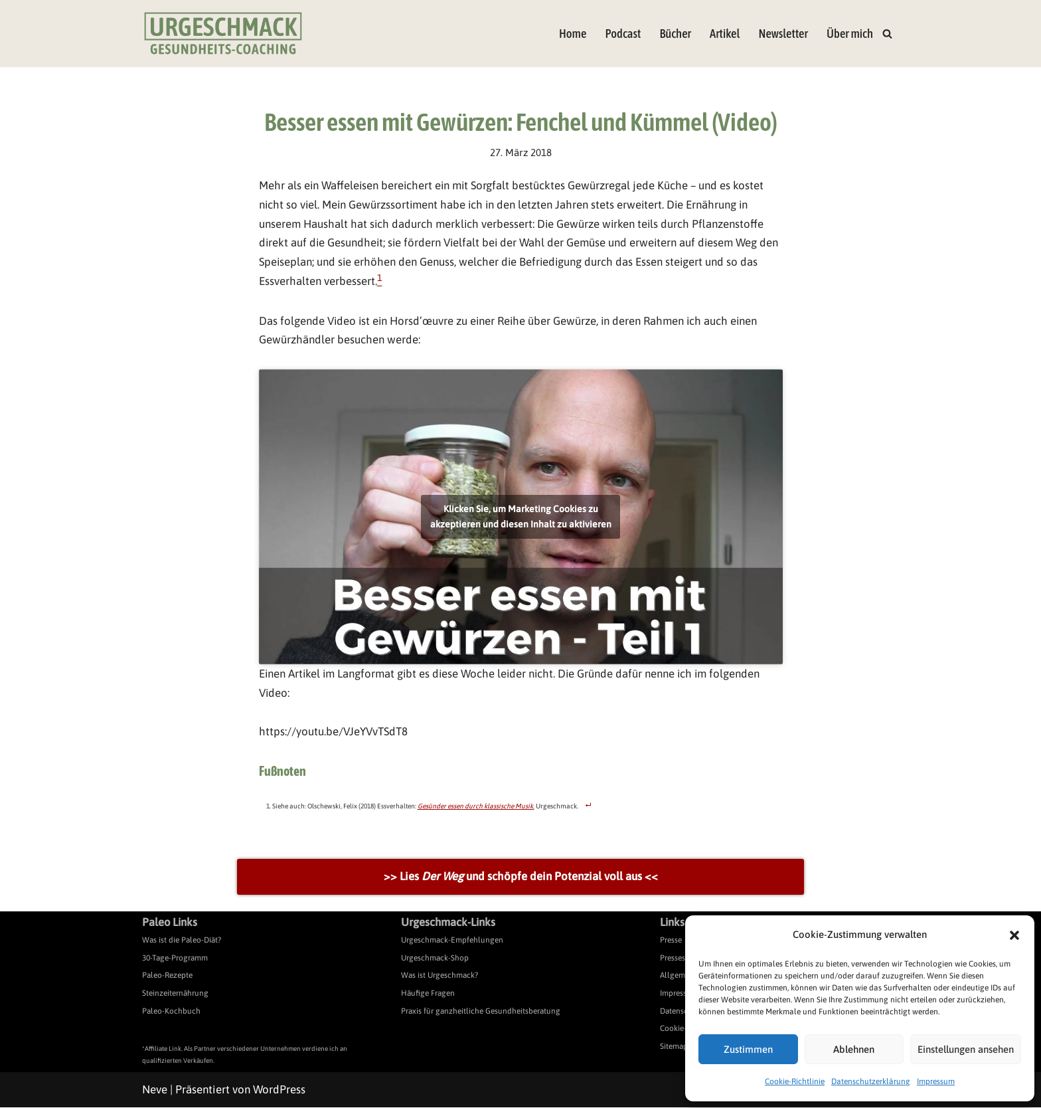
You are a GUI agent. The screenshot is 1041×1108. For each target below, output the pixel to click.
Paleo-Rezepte (167, 976)
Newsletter (783, 34)
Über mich (850, 34)
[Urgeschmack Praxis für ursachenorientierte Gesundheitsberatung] (223, 33)
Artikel (724, 34)
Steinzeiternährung (175, 994)
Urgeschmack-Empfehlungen (452, 941)
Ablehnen (853, 1049)
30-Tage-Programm (175, 958)
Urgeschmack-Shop (435, 958)
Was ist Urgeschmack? (439, 976)
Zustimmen (748, 1049)
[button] (1014, 935)
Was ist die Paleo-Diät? (181, 941)
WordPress (279, 1090)
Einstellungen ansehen (966, 1049)
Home (572, 34)
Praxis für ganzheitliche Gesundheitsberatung (480, 1011)
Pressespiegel (683, 958)
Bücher (675, 34)
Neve (154, 1090)
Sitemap (674, 1047)
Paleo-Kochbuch (171, 1011)
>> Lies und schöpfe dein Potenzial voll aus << (521, 877)
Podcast (622, 34)
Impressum (936, 1081)
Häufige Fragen (428, 994)
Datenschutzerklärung (870, 1081)
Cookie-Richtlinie (795, 1081)
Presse (671, 941)
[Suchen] (887, 34)
